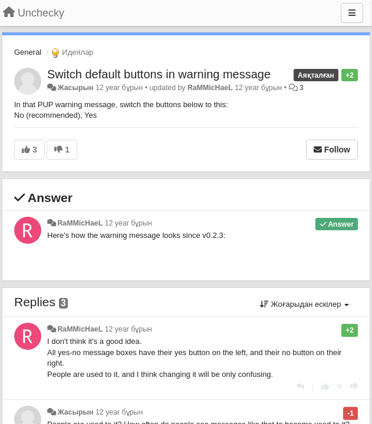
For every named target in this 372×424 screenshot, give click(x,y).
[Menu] (352, 13)
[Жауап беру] (300, 386)
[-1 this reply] (354, 386)
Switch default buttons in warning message (159, 74)
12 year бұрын (128, 223)
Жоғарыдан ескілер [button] (304, 304)
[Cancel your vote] (340, 386)
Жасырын (75, 88)
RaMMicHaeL (210, 88)
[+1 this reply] (325, 386)
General (27, 52)
